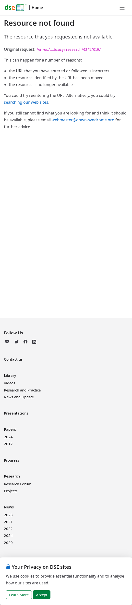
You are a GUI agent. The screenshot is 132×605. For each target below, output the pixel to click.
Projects (10, 490)
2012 (8, 443)
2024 (8, 436)
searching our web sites (26, 102)
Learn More (19, 594)
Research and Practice (22, 390)
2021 (8, 521)
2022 (8, 528)
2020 (8, 542)
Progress (11, 460)
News (9, 506)
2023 (8, 514)
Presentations (16, 413)
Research (12, 476)
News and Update (19, 396)
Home (37, 7)
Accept (41, 594)
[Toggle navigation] (122, 7)
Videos (9, 382)
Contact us (13, 359)
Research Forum (17, 483)
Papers (10, 429)
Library (10, 375)
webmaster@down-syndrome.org (83, 120)
